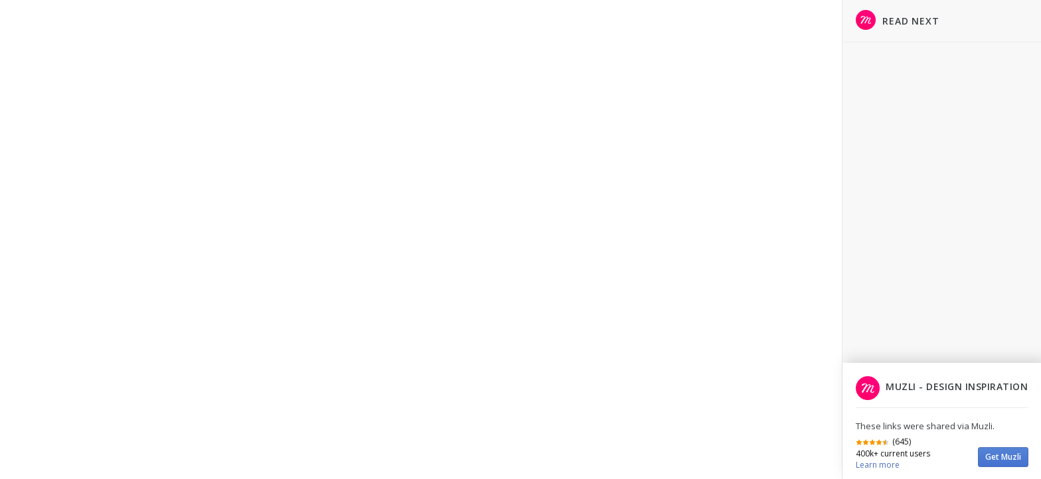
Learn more (878, 464)
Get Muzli (1003, 456)
